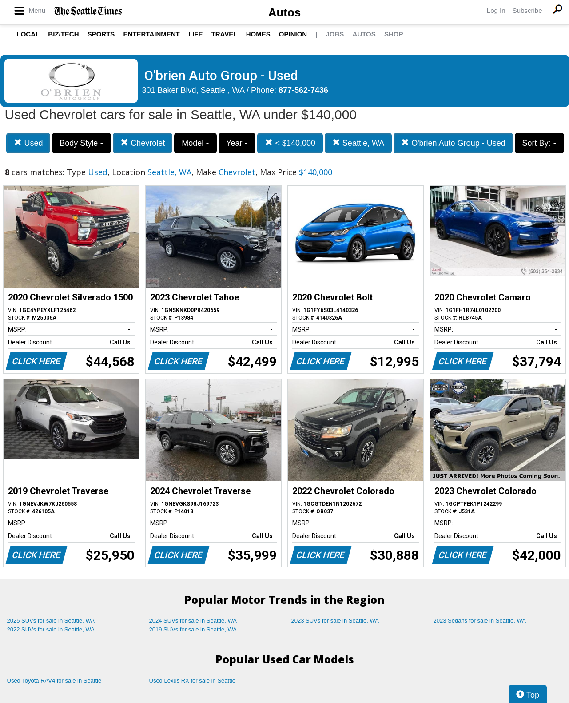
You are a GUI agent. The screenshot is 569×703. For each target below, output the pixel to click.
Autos (284, 12)
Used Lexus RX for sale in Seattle (192, 680)
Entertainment (151, 34)
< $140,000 (290, 143)
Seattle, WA (358, 143)
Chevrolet (142, 143)
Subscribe (527, 10)
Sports (101, 34)
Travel (224, 34)
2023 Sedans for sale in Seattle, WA (480, 620)
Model (195, 143)
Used (28, 143)
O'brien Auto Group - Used (453, 143)
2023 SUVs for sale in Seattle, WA (335, 620)
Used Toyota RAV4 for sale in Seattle (54, 680)
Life (195, 34)
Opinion (293, 34)
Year (237, 143)
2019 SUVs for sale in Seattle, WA (193, 629)
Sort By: (539, 143)
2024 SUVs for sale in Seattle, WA (193, 620)
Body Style (81, 143)
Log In (496, 10)
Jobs (335, 34)
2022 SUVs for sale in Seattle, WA (51, 629)
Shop (393, 34)
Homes (258, 34)
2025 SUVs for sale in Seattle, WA (51, 620)
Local (28, 34)
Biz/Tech (63, 34)
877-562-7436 (303, 90)
